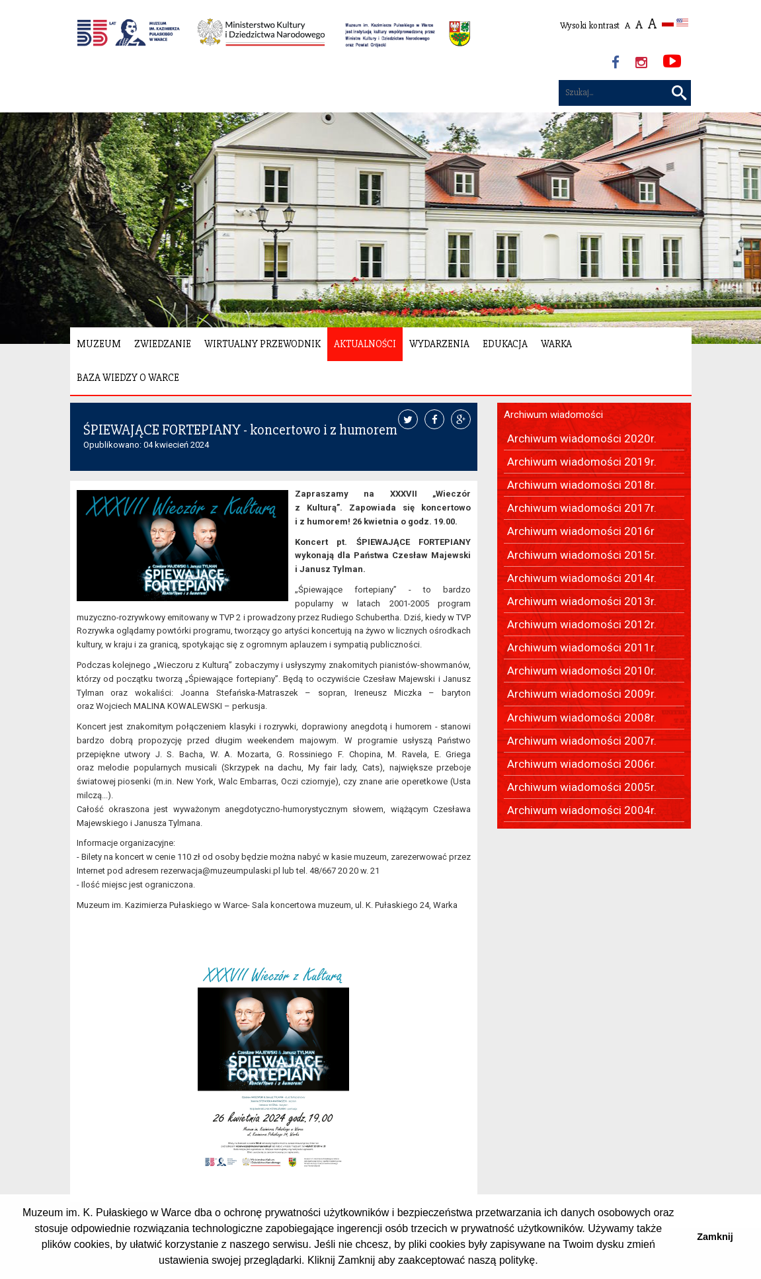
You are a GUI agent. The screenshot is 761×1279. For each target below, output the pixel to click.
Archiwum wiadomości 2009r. (582, 693)
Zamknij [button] (715, 1236)
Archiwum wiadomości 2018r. (582, 484)
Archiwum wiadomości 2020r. (582, 438)
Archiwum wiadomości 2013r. (582, 601)
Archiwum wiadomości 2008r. (582, 717)
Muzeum (99, 344)
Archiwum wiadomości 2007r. (582, 740)
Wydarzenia (439, 344)
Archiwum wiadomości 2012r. (582, 624)
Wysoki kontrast (590, 25)
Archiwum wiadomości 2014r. (582, 578)
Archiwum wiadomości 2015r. (582, 554)
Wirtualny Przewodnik (262, 344)
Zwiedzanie (162, 344)
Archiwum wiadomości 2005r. (582, 787)
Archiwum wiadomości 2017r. (582, 508)
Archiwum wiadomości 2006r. (582, 763)
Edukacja (505, 344)
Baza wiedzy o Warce (128, 378)
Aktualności (365, 344)
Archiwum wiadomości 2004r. (582, 810)
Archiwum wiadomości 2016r (581, 531)
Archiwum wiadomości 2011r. (582, 647)
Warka (556, 344)
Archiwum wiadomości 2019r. (582, 461)
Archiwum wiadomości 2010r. (582, 670)
